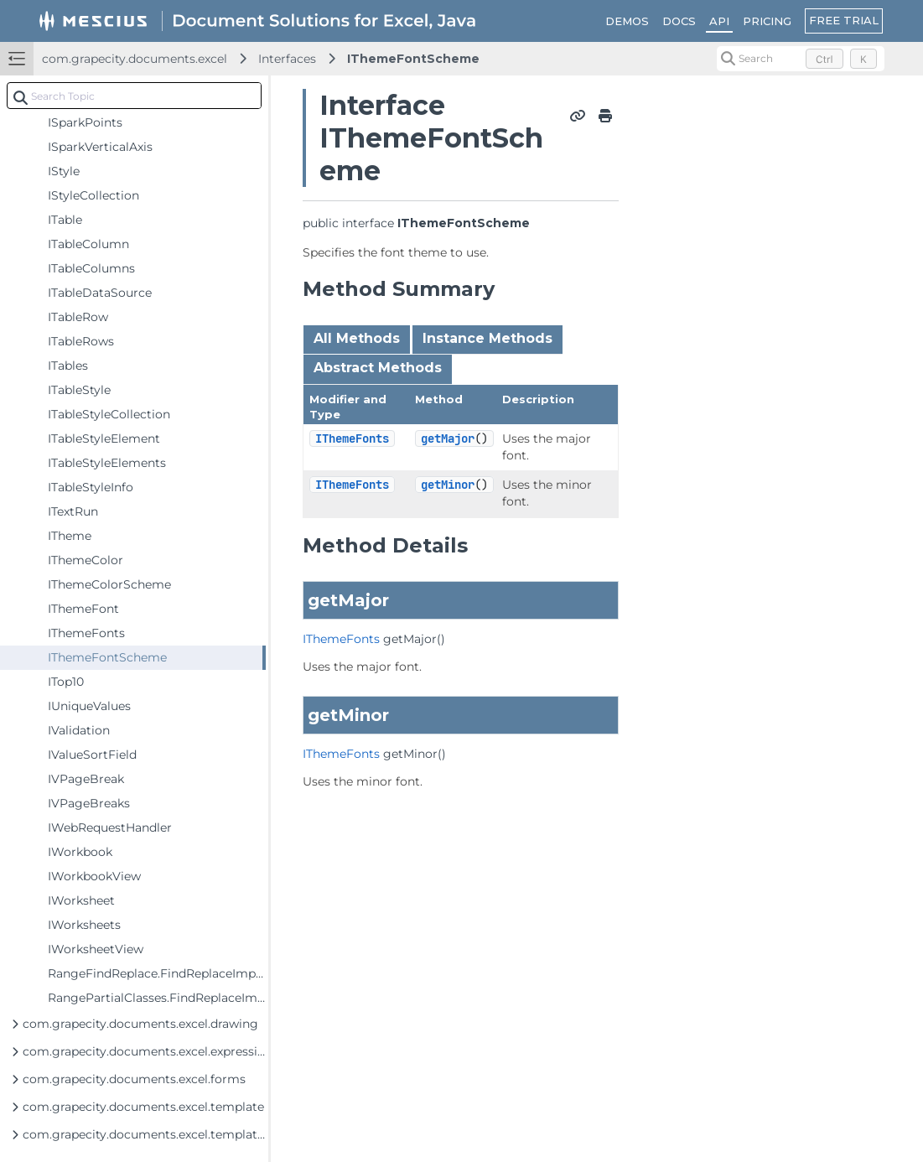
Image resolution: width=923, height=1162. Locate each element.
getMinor (447, 484)
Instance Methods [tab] (487, 338)
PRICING (767, 21)
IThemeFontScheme (413, 58)
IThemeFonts (352, 438)
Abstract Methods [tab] (378, 368)
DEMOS (627, 21)
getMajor (447, 438)
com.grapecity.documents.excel (134, 58)
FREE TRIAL (844, 20)
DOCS (679, 21)
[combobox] (134, 95)
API (719, 21)
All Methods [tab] (357, 338)
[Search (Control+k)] (800, 58)
